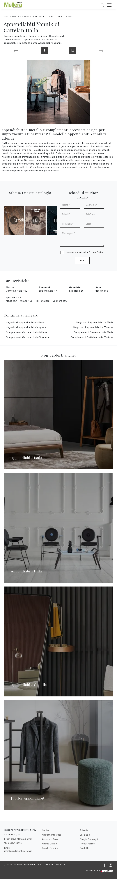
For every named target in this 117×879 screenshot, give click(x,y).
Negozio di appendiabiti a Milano (25, 322)
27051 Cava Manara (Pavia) (18, 839)
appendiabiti (48, 290)
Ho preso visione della (84, 252)
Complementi (39, 16)
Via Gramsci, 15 (12, 834)
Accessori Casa (20, 16)
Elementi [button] (44, 287)
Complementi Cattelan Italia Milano (26, 332)
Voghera (60, 301)
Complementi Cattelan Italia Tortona (92, 337)
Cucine (45, 830)
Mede (11, 301)
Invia (82, 260)
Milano (26, 301)
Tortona (42, 301)
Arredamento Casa (51, 835)
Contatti (84, 848)
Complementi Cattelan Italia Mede (93, 332)
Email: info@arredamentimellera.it (18, 849)
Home (6, 16)
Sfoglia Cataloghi (89, 839)
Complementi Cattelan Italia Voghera (27, 337)
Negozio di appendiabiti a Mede (94, 322)
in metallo (76, 290)
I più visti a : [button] (13, 297)
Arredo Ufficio (49, 843)
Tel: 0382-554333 (13, 843)
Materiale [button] (75, 287)
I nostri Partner (87, 843)
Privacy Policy (96, 252)
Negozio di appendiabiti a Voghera (26, 327)
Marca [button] (10, 287)
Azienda (84, 830)
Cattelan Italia (16, 290)
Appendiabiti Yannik (61, 16)
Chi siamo (85, 835)
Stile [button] (98, 287)
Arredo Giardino (50, 848)
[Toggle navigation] (109, 5)
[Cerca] (102, 4)
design (101, 290)
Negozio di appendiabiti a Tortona (93, 327)
